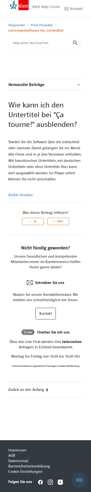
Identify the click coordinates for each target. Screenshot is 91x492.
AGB (11, 455)
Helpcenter (16, 25)
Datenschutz (18, 460)
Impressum (17, 450)
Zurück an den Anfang (28, 389)
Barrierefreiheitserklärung (29, 466)
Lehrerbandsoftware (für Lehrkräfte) (36, 30)
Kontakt (76, 8)
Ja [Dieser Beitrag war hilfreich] (35, 221)
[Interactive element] (18, 4)
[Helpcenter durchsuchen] (44, 42)
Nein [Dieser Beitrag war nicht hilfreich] (60, 221)
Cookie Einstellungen (25, 471)
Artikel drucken (20, 195)
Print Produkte (42, 25)
